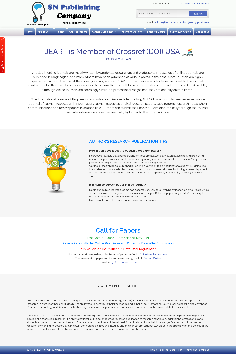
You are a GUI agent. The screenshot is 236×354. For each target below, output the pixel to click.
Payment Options (132, 31)
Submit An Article (180, 31)
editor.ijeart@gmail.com (194, 22)
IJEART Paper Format (125, 262)
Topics (60, 31)
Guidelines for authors (153, 254)
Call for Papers (78, 31)
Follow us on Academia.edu (194, 3)
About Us (43, 31)
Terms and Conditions (197, 349)
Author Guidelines (103, 31)
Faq (180, 349)
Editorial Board (156, 31)
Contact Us (202, 31)
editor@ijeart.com (165, 22)
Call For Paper (167, 349)
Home (29, 31)
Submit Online (152, 258)
